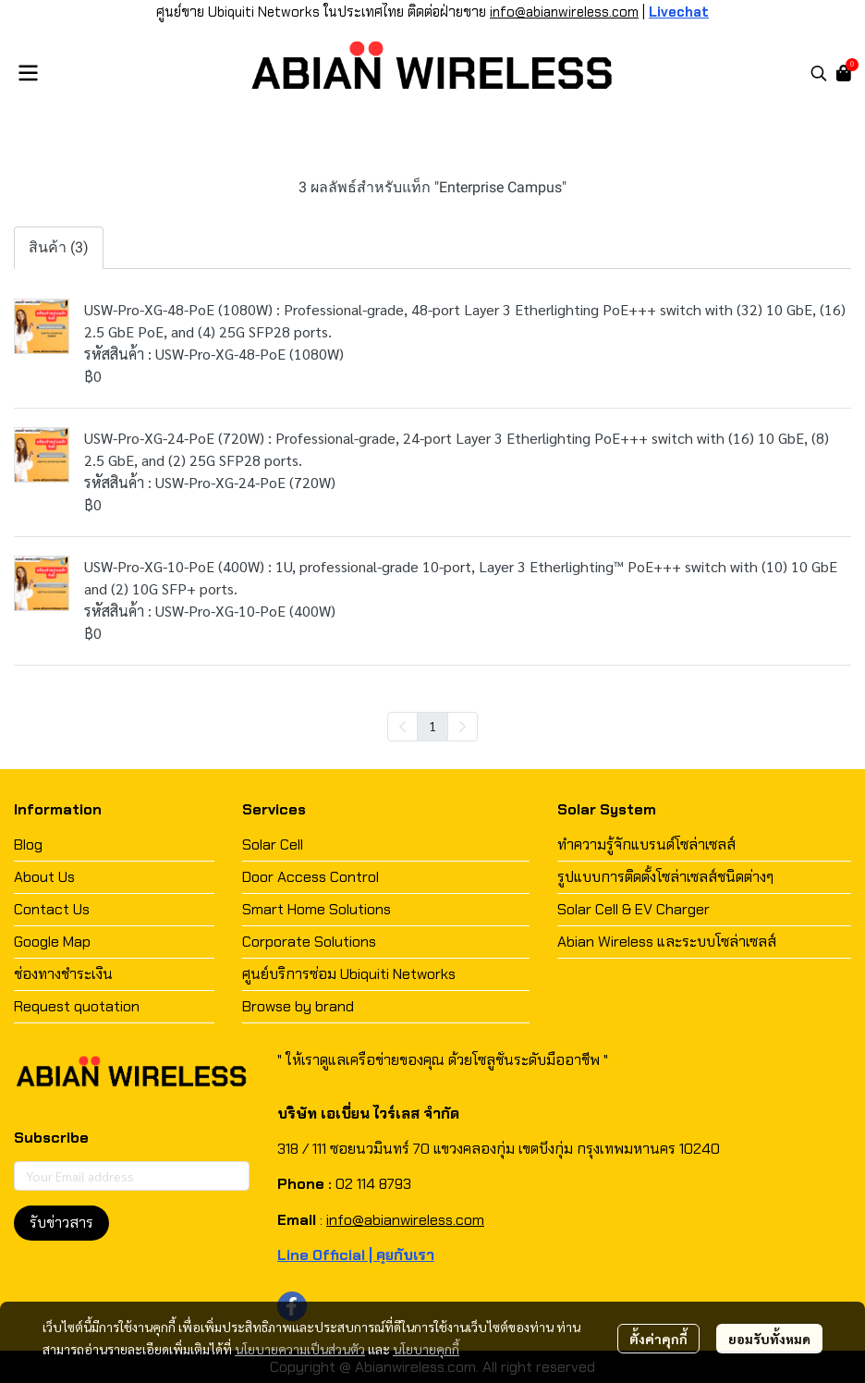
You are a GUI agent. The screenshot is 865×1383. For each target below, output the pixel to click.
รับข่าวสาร (61, 1222)
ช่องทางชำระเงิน (63, 974)
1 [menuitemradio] (432, 725)
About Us (44, 877)
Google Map (52, 941)
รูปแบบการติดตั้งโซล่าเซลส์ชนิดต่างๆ (665, 877)
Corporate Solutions (309, 941)
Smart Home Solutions (316, 909)
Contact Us (52, 909)
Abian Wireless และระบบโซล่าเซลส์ (666, 941)
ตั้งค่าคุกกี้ (658, 1338)
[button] (819, 73)
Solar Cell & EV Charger (633, 909)
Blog (28, 844)
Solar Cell (272, 844)
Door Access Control (310, 877)
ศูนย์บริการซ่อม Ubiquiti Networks (349, 974)
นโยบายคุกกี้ (426, 1348)
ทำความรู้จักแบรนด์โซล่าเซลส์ (646, 844)
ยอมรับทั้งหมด (769, 1338)
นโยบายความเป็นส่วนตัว (300, 1348)
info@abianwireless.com (564, 12)
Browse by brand (298, 1006)
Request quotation (77, 1006)
